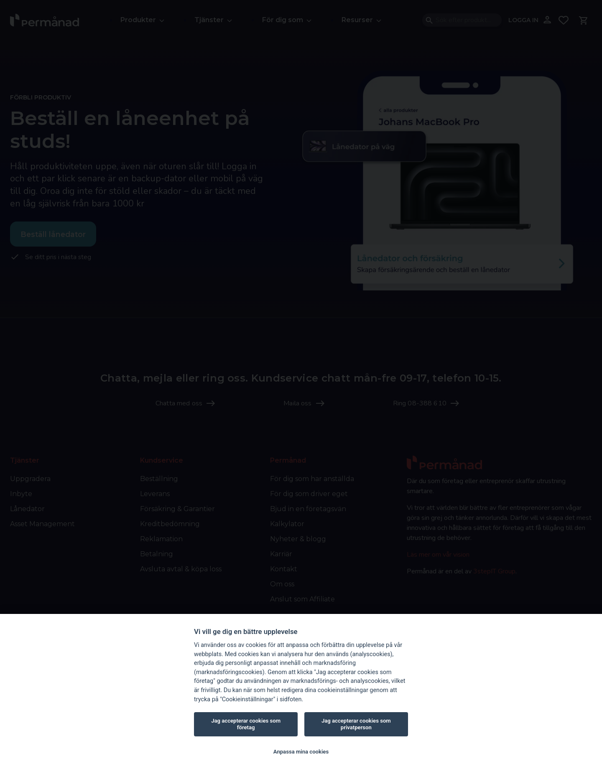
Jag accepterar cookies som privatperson (356, 724)
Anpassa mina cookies (301, 752)
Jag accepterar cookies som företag (246, 724)
